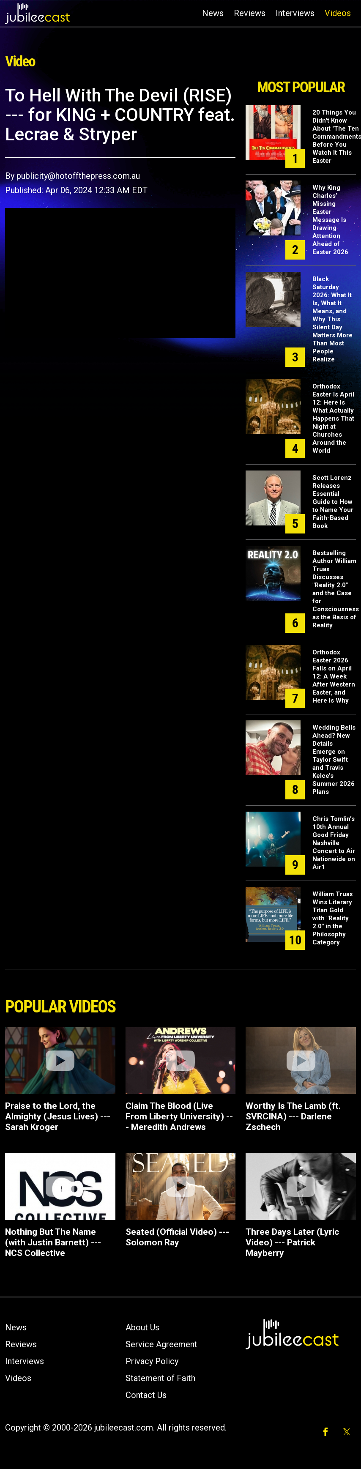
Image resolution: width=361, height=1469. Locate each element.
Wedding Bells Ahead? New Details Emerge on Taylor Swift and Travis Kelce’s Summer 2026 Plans (334, 760)
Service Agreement (161, 1344)
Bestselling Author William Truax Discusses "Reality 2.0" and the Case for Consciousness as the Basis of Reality (335, 589)
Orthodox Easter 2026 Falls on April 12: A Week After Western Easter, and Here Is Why (333, 676)
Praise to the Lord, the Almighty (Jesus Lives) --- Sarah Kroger (57, 1116)
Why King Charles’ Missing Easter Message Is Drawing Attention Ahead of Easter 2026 (330, 220)
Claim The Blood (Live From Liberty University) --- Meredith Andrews (179, 1116)
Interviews (295, 13)
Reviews (249, 13)
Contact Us (146, 1395)
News (213, 13)
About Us (142, 1327)
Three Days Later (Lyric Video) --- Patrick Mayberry (292, 1242)
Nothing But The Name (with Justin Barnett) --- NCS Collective (53, 1242)
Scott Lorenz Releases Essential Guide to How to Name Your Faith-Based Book (332, 502)
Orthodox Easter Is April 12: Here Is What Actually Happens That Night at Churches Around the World (333, 418)
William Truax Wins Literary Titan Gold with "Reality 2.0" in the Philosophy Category (332, 918)
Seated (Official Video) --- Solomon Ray (177, 1237)
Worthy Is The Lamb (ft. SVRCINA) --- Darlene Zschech (293, 1116)
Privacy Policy (152, 1361)
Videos (338, 13)
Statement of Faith (160, 1378)
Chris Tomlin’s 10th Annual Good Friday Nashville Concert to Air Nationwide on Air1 (333, 843)
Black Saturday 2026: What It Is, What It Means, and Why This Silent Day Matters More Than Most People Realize (332, 319)
